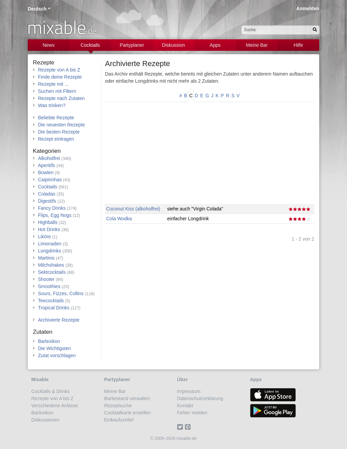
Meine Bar (257, 45)
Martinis (46, 258)
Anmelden (307, 8)
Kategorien (47, 151)
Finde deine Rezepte (60, 77)
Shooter (46, 279)
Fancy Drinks (52, 208)
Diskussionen (46, 420)
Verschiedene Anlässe (55, 405)
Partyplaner (132, 45)
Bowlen (46, 172)
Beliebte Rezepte (56, 117)
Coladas (46, 194)
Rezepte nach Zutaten (61, 98)
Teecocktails (51, 300)
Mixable (40, 379)
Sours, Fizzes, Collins (61, 293)
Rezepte (43, 62)
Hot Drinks (49, 229)
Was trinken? (51, 105)
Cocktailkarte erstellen (127, 412)
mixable (62, 27)
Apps (215, 45)
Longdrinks (49, 250)
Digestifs (47, 201)
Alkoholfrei (49, 158)
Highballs (48, 222)
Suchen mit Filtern (57, 91)
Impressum (189, 391)
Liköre (44, 236)
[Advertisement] (209, 156)
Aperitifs (46, 165)
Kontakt (185, 405)
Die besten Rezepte (59, 132)
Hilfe (298, 45)
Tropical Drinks (53, 307)
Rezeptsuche (118, 405)
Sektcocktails (52, 272)
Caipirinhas (50, 179)
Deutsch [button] (37, 9)
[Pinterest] (189, 427)
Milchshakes (51, 265)
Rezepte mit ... (53, 84)
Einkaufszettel (119, 420)
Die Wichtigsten (54, 348)
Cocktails (90, 45)
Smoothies (49, 286)
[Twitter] (181, 427)
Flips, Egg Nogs (55, 215)
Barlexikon (49, 341)
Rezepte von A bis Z (59, 70)
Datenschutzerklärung (200, 398)
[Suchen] (315, 30)
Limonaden (49, 243)
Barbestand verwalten (127, 398)
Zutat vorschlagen (57, 355)
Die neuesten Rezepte (61, 124)
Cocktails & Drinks (51, 391)
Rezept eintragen (56, 139)
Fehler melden (192, 412)
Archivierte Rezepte (137, 63)
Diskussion (173, 45)
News (49, 45)
